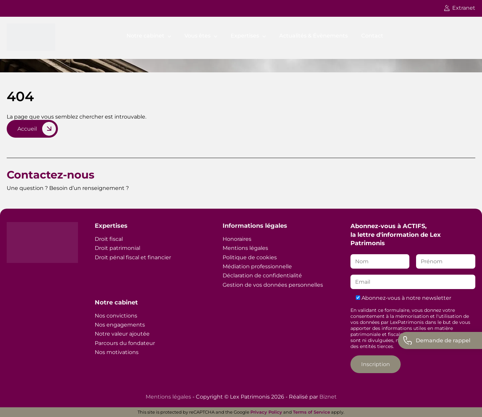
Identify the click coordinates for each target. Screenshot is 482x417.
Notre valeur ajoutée (122, 334)
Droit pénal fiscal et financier (133, 257)
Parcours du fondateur (125, 343)
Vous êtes (197, 35)
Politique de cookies (250, 257)
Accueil (27, 129)
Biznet (328, 397)
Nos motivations (117, 352)
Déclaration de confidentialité (262, 275)
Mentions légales (245, 248)
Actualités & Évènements (313, 35)
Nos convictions (116, 315)
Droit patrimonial (117, 248)
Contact (372, 35)
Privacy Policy (266, 412)
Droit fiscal (109, 239)
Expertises (245, 35)
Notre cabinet (145, 35)
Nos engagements (120, 325)
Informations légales (255, 225)
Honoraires (237, 239)
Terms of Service (311, 412)
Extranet (459, 8)
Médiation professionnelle (257, 266)
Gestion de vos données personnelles (273, 285)
